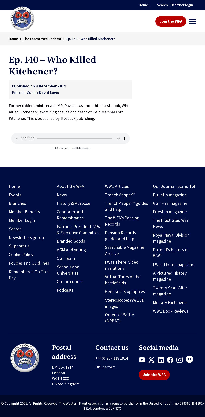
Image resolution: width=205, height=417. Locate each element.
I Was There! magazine (173, 264)
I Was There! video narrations (121, 265)
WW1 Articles (117, 186)
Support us (19, 246)
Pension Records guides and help (120, 236)
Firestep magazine (170, 212)
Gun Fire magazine (170, 203)
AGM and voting (71, 250)
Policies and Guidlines (29, 263)
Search (162, 5)
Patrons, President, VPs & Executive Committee (78, 229)
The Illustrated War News (170, 223)
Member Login (22, 220)
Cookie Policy (21, 254)
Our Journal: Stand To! (174, 186)
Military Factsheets (170, 302)
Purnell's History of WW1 (171, 253)
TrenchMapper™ (120, 195)
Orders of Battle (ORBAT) (119, 318)
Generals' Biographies (125, 291)
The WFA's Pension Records (122, 221)
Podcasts (65, 290)
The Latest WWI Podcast (42, 38)
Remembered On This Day (29, 275)
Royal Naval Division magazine (171, 238)
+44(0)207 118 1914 (111, 358)
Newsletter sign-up (26, 237)
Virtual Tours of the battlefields (122, 280)
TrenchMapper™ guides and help (126, 206)
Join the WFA (170, 21)
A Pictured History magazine (170, 276)
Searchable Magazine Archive (124, 250)
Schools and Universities (68, 270)
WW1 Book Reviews (170, 311)
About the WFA (70, 186)
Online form (105, 367)
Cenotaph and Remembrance (70, 215)
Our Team (66, 258)
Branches (17, 203)
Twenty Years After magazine (170, 291)
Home (143, 5)
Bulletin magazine (170, 195)
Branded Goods (71, 241)
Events (15, 195)
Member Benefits (24, 212)
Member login (182, 5)
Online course (70, 281)
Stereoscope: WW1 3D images (124, 303)
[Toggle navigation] (192, 21)
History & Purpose (73, 203)
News (62, 195)
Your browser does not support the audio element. (70, 138)
